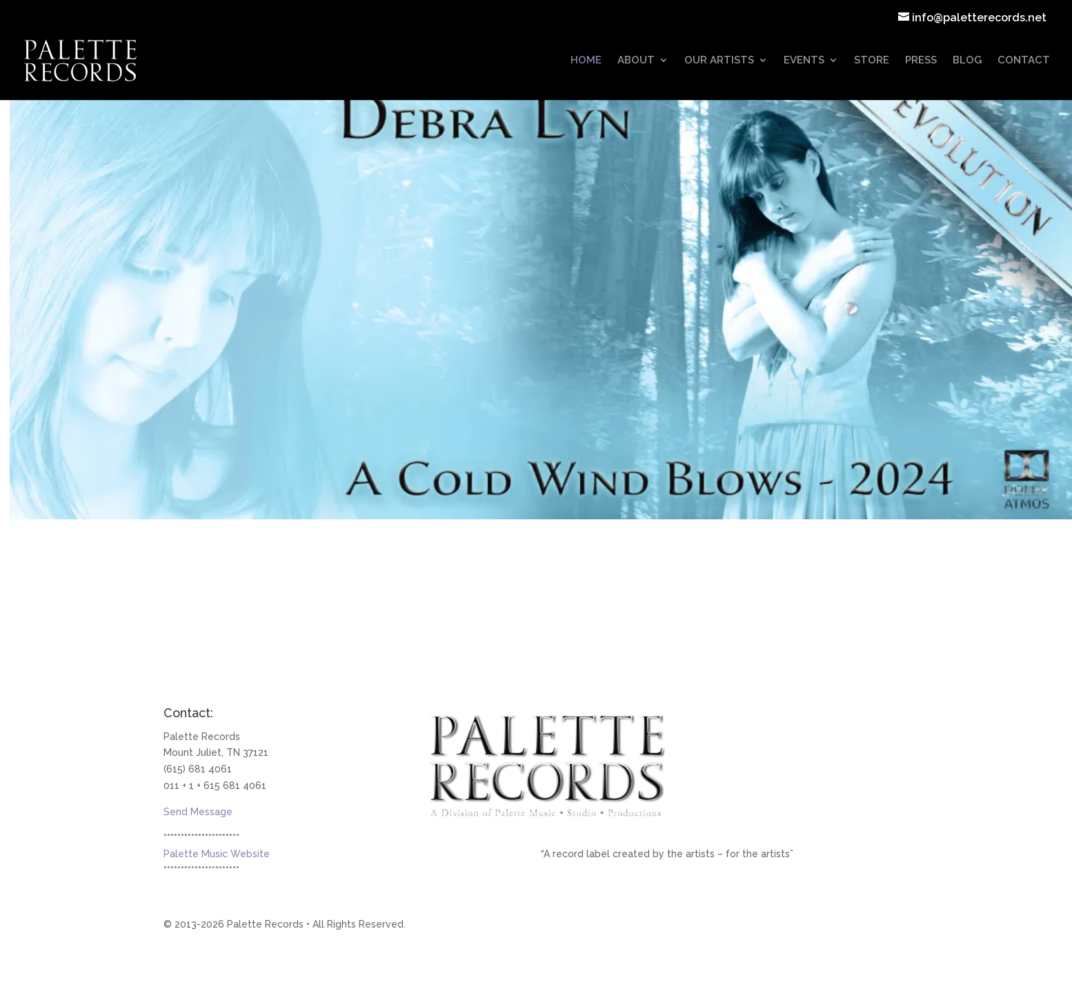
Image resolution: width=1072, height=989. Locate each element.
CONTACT (1023, 60)
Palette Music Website (216, 853)
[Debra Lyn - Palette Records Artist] (541, 298)
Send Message (197, 811)
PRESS (921, 60)
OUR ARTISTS (719, 60)
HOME (586, 60)
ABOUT (636, 60)
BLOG (967, 60)
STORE (871, 60)
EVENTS (804, 60)
